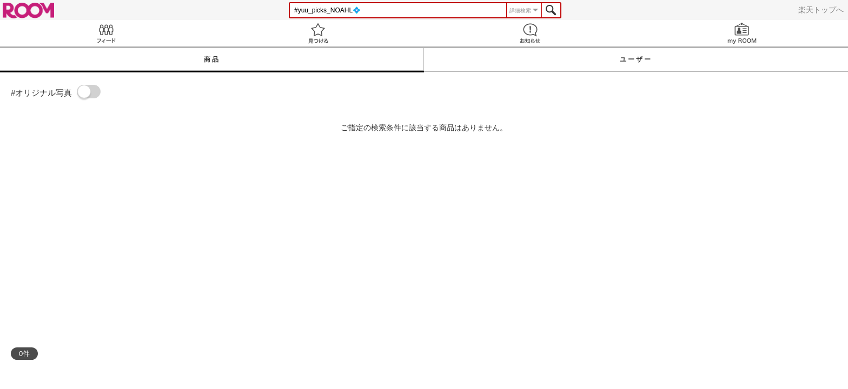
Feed (106, 33)
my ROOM (742, 33)
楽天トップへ (821, 9)
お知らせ (530, 33)
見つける (318, 33)
